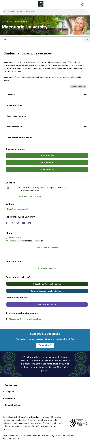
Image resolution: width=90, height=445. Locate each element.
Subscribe (45, 345)
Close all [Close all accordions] (82, 87)
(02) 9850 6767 (13, 238)
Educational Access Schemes (47, 284)
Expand (4, 39)
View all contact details (47, 248)
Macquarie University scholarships (25, 319)
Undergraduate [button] (47, 155)
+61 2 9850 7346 (14, 241)
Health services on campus (19, 137)
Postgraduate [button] (47, 169)
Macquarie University (19, 22)
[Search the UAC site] (37, 12)
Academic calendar (47, 268)
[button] (79, 4)
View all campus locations (31, 196)
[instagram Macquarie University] (12, 223)
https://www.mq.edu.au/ (17, 209)
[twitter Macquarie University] (17, 223)
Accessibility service (16, 116)
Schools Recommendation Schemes (47, 291)
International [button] (47, 162)
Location (11, 94)
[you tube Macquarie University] (23, 223)
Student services (14, 105)
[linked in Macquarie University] (29, 223)
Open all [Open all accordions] (74, 87)
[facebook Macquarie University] (7, 223)
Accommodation (14, 126)
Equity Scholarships (47, 304)
